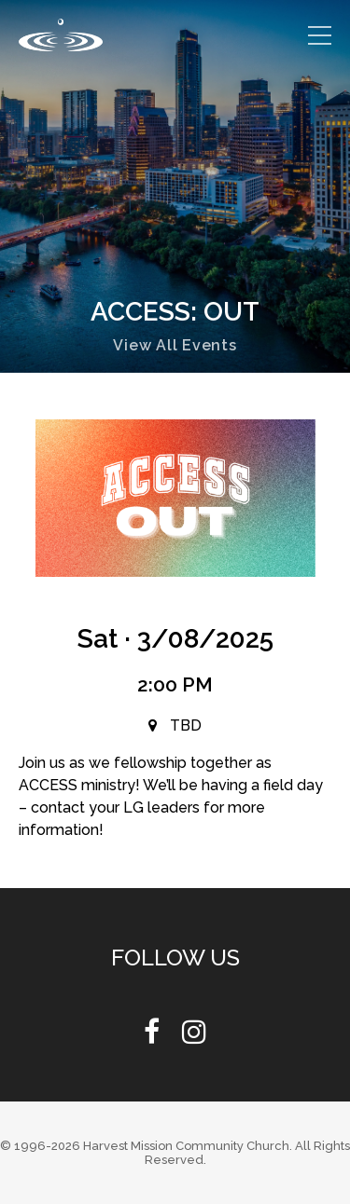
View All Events (174, 345)
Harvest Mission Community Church (186, 1146)
